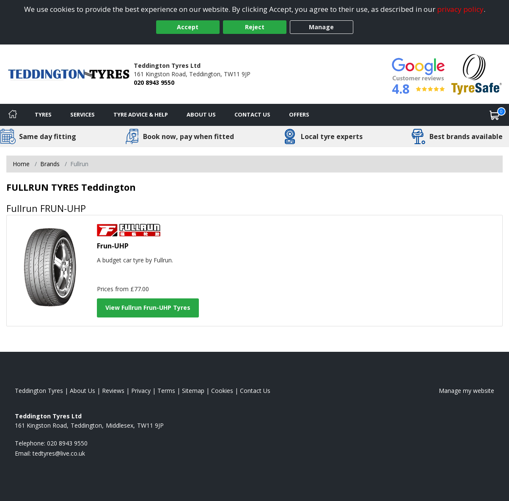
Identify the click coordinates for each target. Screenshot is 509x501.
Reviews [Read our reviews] (113, 391)
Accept (187, 27)
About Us (201, 114)
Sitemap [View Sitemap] (193, 391)
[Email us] (59, 453)
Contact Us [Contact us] (252, 114)
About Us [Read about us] (82, 391)
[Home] (12, 115)
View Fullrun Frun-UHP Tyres (147, 307)
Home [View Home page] (21, 164)
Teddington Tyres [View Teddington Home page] (39, 391)
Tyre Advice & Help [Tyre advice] (140, 114)
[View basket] (494, 115)
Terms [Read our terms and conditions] (166, 391)
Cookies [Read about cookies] (222, 391)
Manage (321, 27)
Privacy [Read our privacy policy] (141, 391)
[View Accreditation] (477, 74)
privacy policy (460, 9)
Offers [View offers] (299, 114)
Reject (254, 27)
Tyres (43, 114)
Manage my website (466, 391)
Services (82, 114)
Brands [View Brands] (50, 164)
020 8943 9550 (154, 82)
